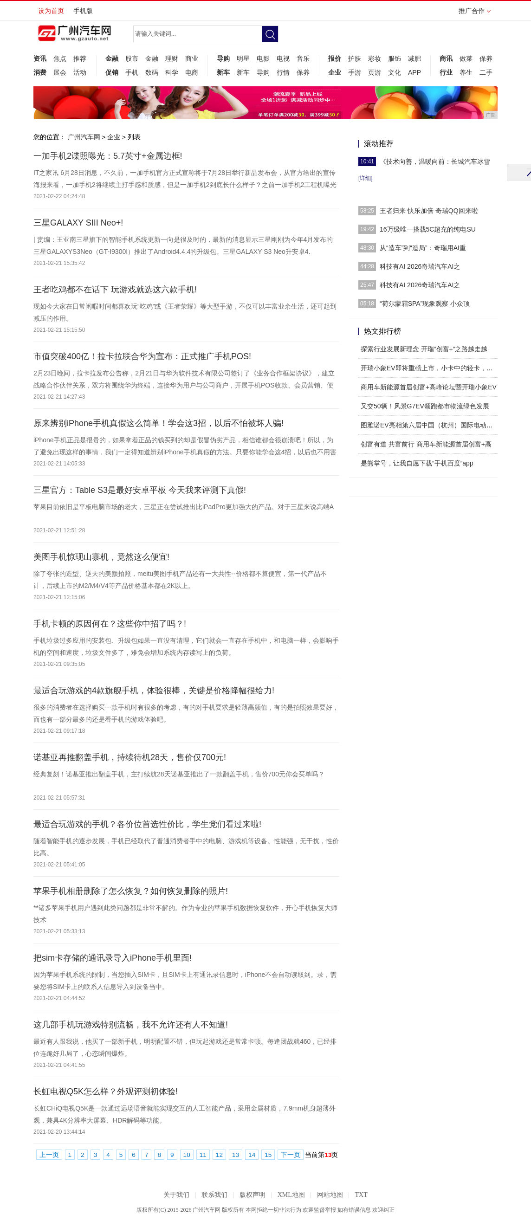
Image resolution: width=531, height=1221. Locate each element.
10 (186, 1154)
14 (251, 1154)
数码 (151, 72)
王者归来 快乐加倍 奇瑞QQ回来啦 (429, 210)
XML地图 (291, 1194)
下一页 (290, 1154)
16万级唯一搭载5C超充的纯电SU (428, 229)
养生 (466, 72)
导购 (223, 58)
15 (268, 1154)
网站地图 (330, 1194)
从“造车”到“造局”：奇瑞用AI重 (423, 248)
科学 (171, 72)
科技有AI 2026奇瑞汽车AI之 (420, 266)
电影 (263, 58)
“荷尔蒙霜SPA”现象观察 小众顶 (425, 303)
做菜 (466, 58)
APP (414, 72)
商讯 (446, 58)
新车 (223, 72)
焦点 (59, 58)
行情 (283, 72)
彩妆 (374, 58)
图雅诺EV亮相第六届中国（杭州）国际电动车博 (430, 425)
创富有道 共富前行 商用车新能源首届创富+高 (426, 444)
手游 (354, 72)
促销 (111, 72)
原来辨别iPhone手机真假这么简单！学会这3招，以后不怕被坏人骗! (158, 423)
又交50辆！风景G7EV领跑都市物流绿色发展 (425, 406)
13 (235, 1154)
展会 (59, 72)
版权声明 (253, 1194)
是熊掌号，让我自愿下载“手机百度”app (417, 463)
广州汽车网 (84, 137)
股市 (131, 58)
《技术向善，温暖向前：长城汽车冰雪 (435, 161)
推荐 (79, 58)
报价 (334, 58)
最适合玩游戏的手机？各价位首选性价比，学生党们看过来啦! (147, 824)
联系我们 (214, 1194)
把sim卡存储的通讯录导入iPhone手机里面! (112, 958)
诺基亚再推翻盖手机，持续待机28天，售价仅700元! (129, 757)
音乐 (303, 58)
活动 (79, 72)
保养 (303, 72)
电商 (191, 72)
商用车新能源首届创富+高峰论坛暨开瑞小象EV (429, 387)
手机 (131, 72)
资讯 (39, 58)
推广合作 (475, 13)
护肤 (354, 58)
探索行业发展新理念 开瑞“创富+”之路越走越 (424, 349)
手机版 (83, 10)
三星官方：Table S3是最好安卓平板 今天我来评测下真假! (139, 490)
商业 (191, 58)
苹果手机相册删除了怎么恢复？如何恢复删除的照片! (130, 891)
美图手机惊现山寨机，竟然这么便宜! (101, 557)
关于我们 (176, 1194)
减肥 (414, 58)
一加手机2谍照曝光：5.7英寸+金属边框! (107, 156)
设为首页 (51, 10)
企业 (334, 72)
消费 (39, 72)
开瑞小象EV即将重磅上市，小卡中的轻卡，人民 (430, 368)
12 (219, 1154)
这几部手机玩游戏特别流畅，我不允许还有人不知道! (130, 1024)
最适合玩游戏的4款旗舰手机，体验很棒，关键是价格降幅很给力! (153, 690)
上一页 (49, 1154)
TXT (361, 1194)
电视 (283, 58)
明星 (243, 58)
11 (203, 1154)
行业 (446, 72)
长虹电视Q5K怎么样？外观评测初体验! (105, 1091)
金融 (111, 58)
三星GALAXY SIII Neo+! (78, 222)
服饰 (394, 58)
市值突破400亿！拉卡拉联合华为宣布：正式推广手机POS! (142, 356)
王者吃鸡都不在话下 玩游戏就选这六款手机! (115, 289)
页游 (374, 72)
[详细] (365, 178)
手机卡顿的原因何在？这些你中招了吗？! (109, 623)
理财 (171, 58)
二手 (485, 72)
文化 (394, 72)
